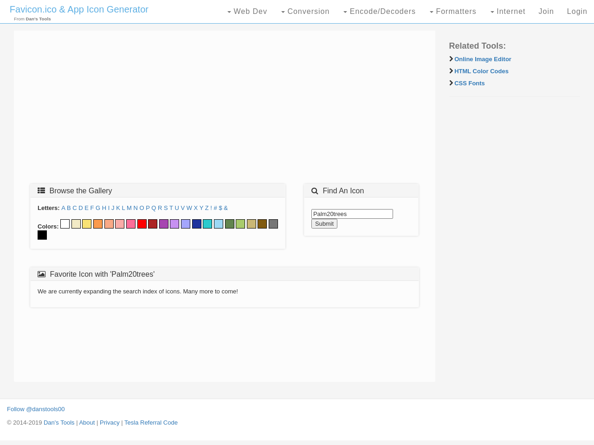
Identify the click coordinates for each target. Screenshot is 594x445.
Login (577, 11)
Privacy (110, 422)
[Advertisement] (224, 110)
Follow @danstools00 (36, 409)
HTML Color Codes (481, 71)
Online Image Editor (482, 59)
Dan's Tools (59, 422)
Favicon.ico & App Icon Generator (79, 9)
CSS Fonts (469, 83)
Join (546, 11)
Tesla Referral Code (151, 422)
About (87, 422)
